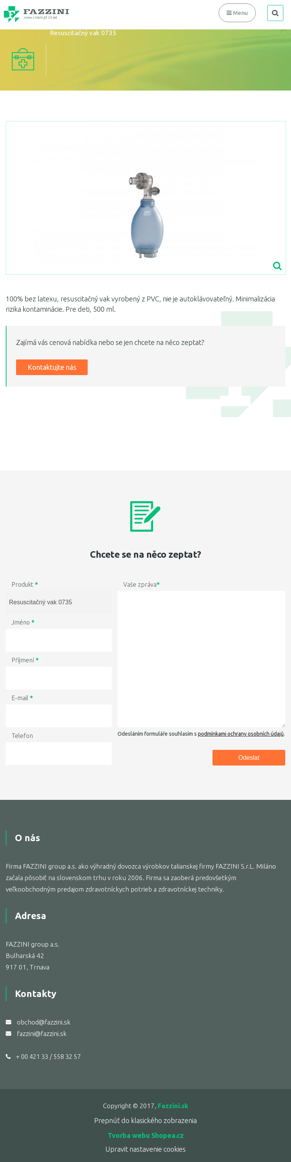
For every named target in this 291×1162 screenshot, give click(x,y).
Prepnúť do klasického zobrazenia (145, 1120)
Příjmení (25, 660)
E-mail (22, 697)
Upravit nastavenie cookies (145, 1149)
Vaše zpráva (141, 584)
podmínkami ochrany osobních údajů (241, 734)
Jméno (22, 622)
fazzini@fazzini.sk (42, 1033)
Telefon (22, 735)
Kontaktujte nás (52, 367)
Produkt (24, 584)
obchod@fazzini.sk (43, 1022)
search (275, 13)
